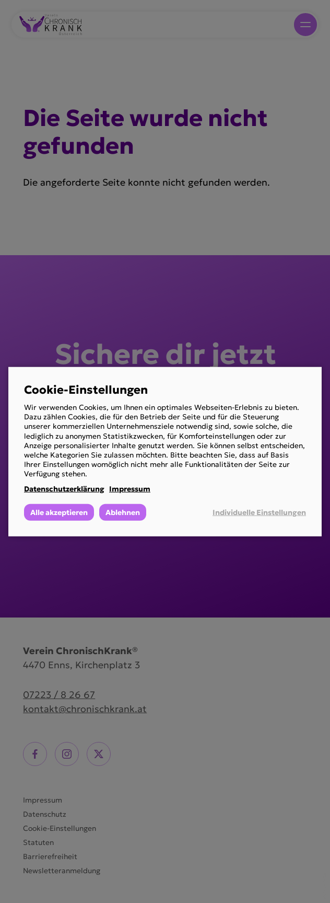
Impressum (129, 488)
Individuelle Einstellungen (259, 512)
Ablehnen (122, 512)
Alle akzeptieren (59, 512)
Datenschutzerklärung (64, 488)
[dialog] (165, 451)
